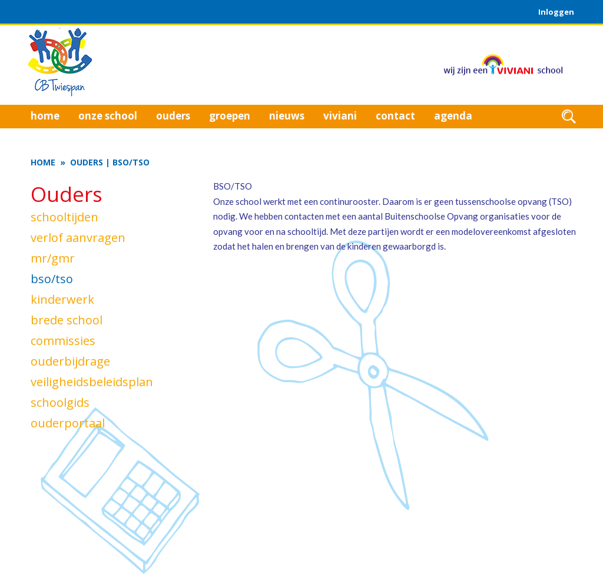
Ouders (86, 162)
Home (43, 162)
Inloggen (556, 11)
